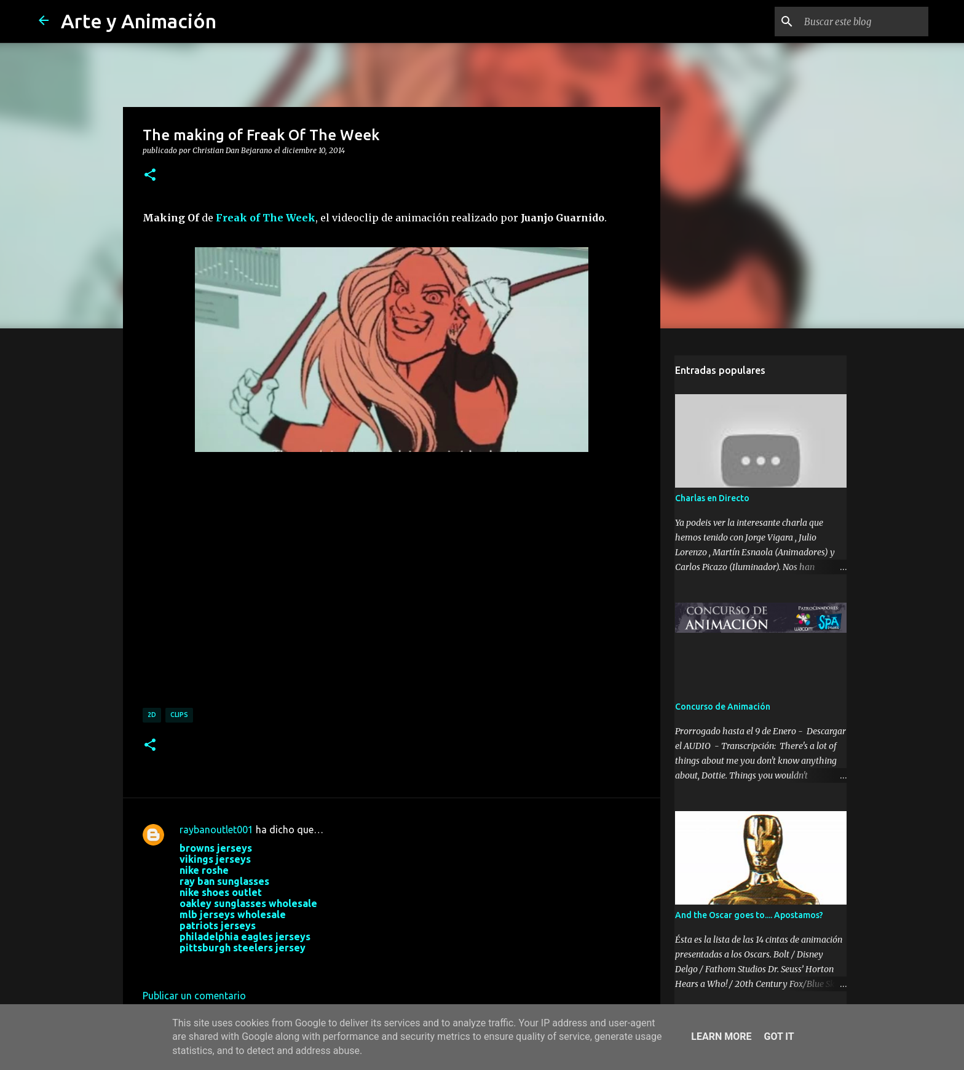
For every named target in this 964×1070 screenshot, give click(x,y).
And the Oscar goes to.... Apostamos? (748, 916)
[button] (150, 175)
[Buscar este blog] (863, 21)
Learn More (721, 1036)
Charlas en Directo (711, 499)
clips (179, 714)
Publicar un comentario (194, 995)
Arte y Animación (138, 21)
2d (152, 714)
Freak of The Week (265, 218)
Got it (779, 1036)
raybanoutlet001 (216, 829)
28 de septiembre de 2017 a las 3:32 (259, 966)
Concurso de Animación (722, 708)
